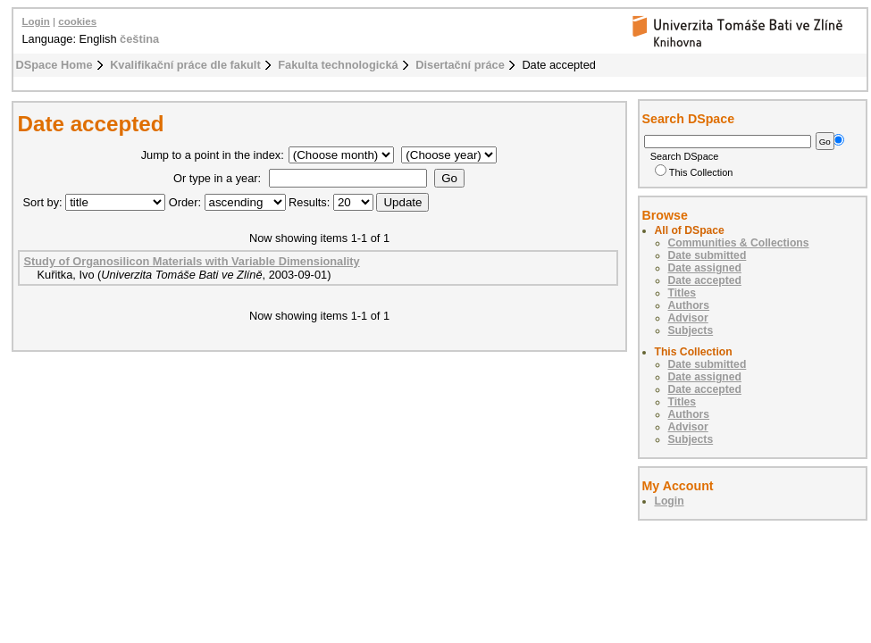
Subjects (691, 330)
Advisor (688, 318)
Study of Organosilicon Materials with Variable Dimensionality (192, 261)
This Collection (694, 172)
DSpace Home (54, 64)
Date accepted (704, 280)
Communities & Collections (738, 243)
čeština (139, 39)
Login (36, 21)
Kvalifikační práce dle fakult (185, 64)
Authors (689, 305)
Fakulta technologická (338, 64)
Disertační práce (460, 64)
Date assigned (704, 268)
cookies (77, 21)
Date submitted (707, 255)
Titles (682, 293)
